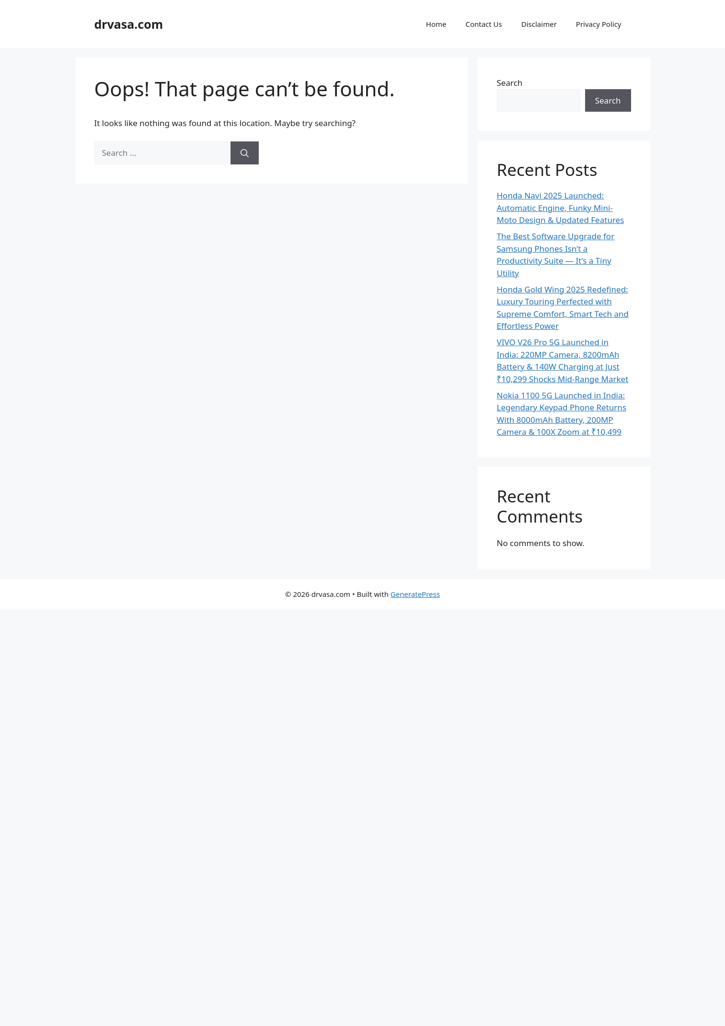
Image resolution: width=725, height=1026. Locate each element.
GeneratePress (415, 594)
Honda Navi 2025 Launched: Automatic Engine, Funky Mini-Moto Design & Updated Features (560, 207)
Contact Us (483, 24)
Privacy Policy (598, 24)
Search (510, 82)
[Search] (244, 152)
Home (436, 24)
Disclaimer (539, 24)
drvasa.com (128, 24)
